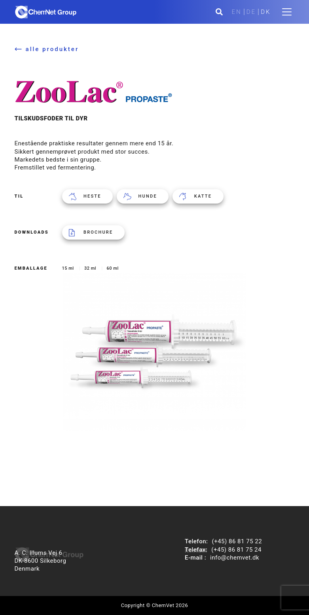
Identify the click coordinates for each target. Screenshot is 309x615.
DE (251, 12)
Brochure (98, 232)
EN (237, 12)
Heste (92, 196)
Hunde (147, 196)
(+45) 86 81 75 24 (236, 549)
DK (266, 12)
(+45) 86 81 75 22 (237, 541)
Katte (203, 196)
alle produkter (52, 49)
